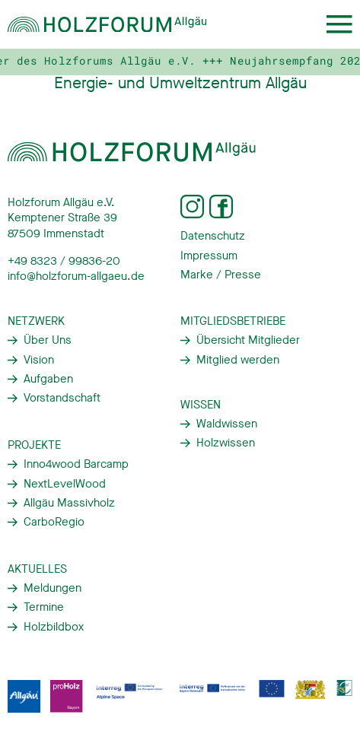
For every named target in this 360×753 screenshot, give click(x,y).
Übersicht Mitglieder (248, 340)
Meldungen (52, 588)
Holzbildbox (54, 626)
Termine (44, 607)
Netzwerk (36, 321)
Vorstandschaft (62, 397)
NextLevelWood (65, 483)
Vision (39, 359)
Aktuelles (37, 569)
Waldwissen (226, 423)
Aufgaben (48, 378)
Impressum (208, 255)
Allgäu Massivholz (69, 502)
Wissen (200, 404)
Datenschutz (212, 235)
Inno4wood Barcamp (76, 464)
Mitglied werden (237, 359)
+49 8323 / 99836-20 (64, 260)
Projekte (34, 445)
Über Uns (48, 340)
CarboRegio (54, 521)
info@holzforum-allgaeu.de (76, 276)
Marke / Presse (220, 274)
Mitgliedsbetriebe (232, 321)
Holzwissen (225, 442)
